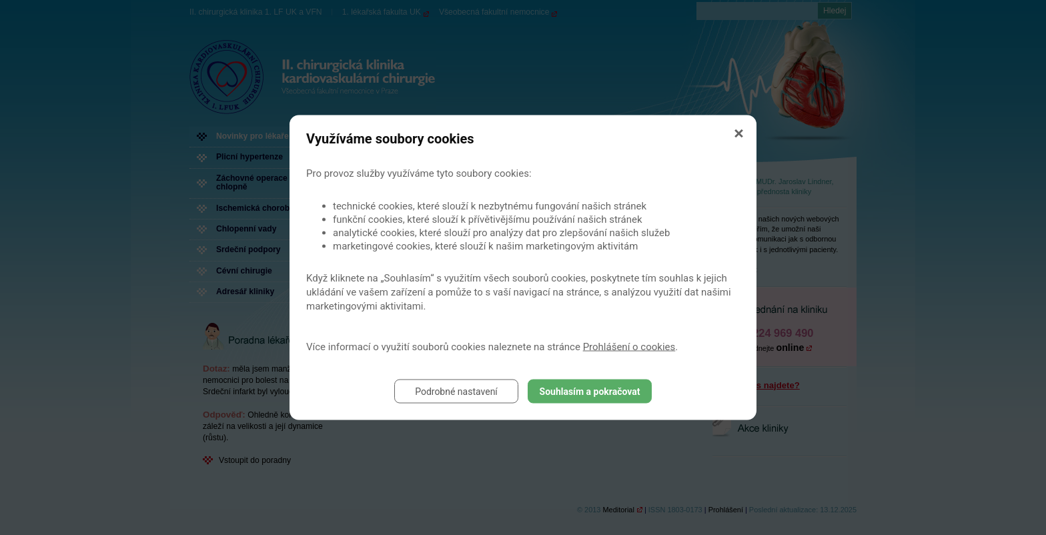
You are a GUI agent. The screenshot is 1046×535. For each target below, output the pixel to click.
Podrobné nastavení (456, 391)
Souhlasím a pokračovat (590, 391)
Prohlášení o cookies (629, 347)
